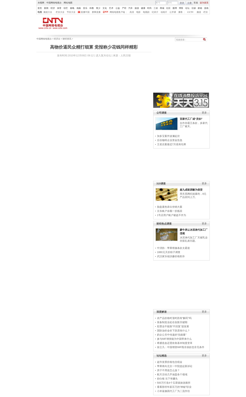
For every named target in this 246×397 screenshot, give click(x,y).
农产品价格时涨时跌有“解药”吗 (174, 318)
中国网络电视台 (54, 2)
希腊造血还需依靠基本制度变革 (174, 343)
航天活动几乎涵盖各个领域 (172, 374)
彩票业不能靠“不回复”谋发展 (173, 326)
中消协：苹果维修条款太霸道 (173, 248)
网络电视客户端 (117, 12)
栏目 (205, 12)
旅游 (137, 8)
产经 (124, 8)
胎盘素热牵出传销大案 (169, 206)
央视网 (41, 2)
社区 (168, 8)
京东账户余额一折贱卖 (169, 211)
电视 (40, 12)
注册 (189, 3)
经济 (53, 8)
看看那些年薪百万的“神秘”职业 (174, 386)
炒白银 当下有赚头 (167, 378)
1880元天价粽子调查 (168, 252)
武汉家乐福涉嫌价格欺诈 (171, 256)
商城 (162, 8)
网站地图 (68, 2)
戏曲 (79, 8)
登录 (182, 3)
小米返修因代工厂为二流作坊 (173, 391)
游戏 (206, 8)
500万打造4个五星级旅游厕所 (173, 382)
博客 (181, 8)
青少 (98, 8)
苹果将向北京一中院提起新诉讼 (174, 366)
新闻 (46, 8)
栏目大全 (60, 12)
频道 (199, 12)
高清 (132, 12)
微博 (175, 8)
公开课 (172, 12)
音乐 (85, 8)
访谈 (193, 8)
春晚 (72, 8)
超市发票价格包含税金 (169, 362)
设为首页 (204, 2)
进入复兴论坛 (103, 55)
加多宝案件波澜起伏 (168, 136)
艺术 (111, 8)
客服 (196, 2)
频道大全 (47, 12)
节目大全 (71, 12)
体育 (59, 8)
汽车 (130, 8)
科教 (92, 8)
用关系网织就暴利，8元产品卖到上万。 (193, 195)
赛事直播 (96, 12)
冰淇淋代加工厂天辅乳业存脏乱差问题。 (194, 239)
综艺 (66, 8)
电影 (138, 12)
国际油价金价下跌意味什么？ (173, 330)
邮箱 (200, 8)
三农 (156, 8)
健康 (143, 8)
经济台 (57, 39)
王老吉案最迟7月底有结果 (171, 144)
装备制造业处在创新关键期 (172, 322)
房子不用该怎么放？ (168, 370)
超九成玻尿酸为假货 (191, 189)
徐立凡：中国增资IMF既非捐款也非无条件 (180, 347)
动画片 (164, 12)
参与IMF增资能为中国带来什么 (174, 338)
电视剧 (146, 12)
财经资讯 (67, 39)
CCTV (190, 12)
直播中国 (85, 12)
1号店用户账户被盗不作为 (171, 215)
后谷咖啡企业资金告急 (169, 140)
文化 (105, 8)
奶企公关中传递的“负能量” (171, 334)
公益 (118, 8)
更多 (204, 112)
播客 (180, 12)
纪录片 (155, 12)
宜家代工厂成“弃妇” (191, 118)
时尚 (149, 8)
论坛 (187, 8)
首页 (40, 8)
